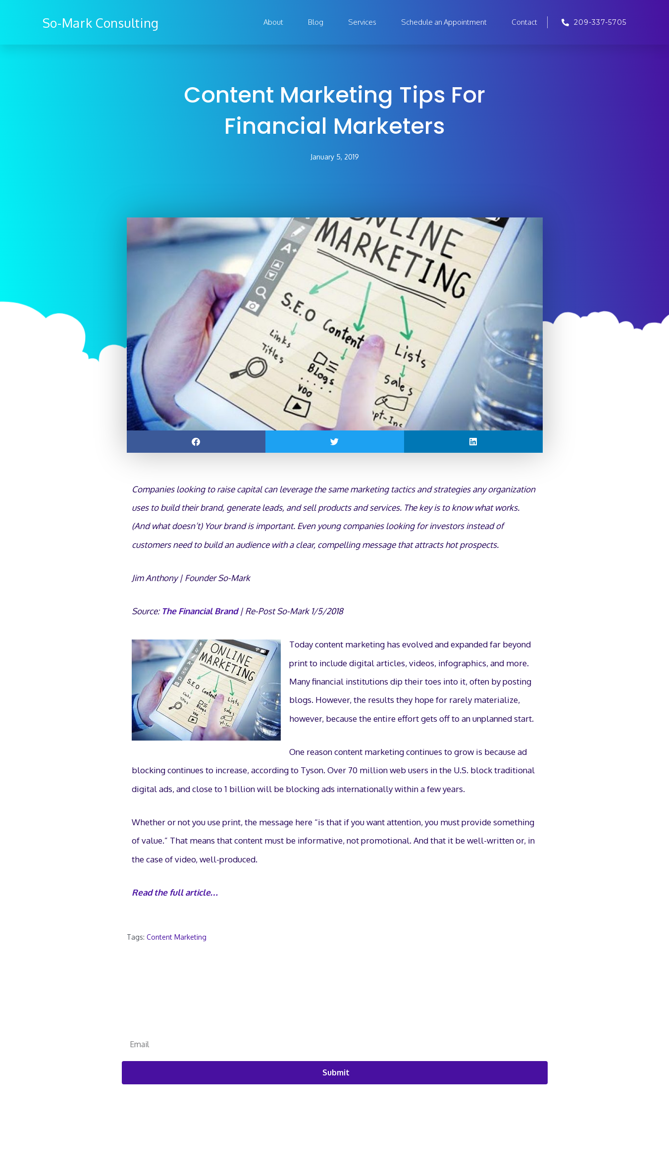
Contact (524, 22)
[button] (196, 442)
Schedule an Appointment (444, 22)
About (273, 22)
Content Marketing (176, 937)
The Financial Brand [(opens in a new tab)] (199, 611)
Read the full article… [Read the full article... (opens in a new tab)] (175, 893)
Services (362, 22)
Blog (315, 22)
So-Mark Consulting (112, 21)
